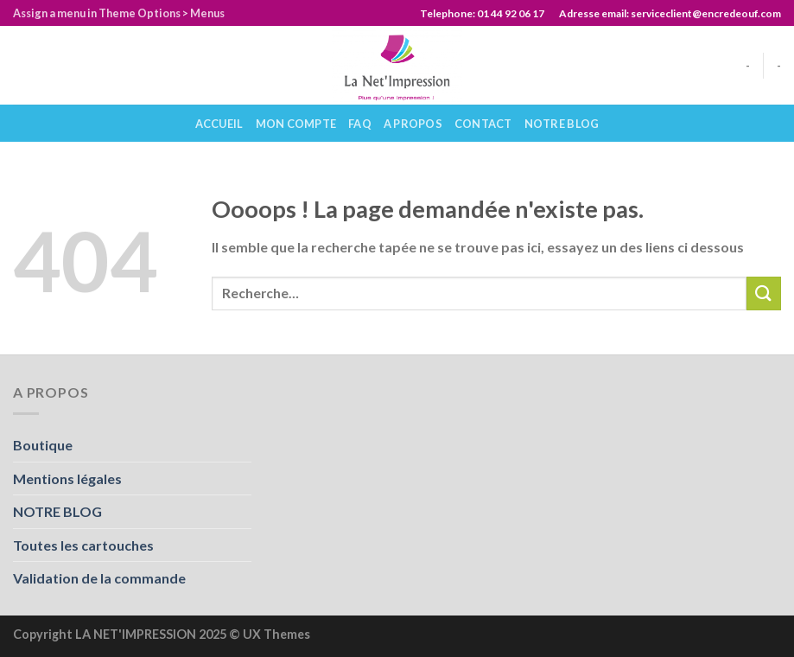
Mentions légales (67, 478)
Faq (360, 124)
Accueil (219, 124)
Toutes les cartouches (83, 545)
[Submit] (763, 293)
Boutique (43, 445)
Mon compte (296, 124)
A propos (413, 124)
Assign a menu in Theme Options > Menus (119, 13)
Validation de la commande (99, 578)
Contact (483, 124)
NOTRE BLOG (562, 124)
